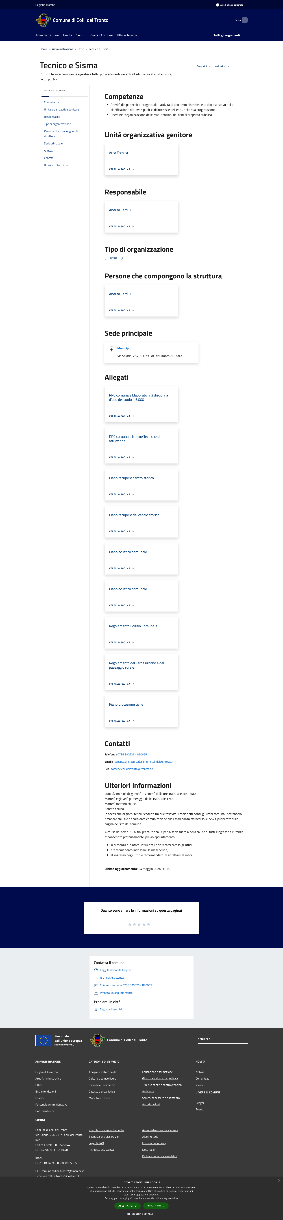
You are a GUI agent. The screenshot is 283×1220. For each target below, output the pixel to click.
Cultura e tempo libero (102, 1078)
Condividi (204, 66)
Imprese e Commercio (102, 1085)
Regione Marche (45, 5)
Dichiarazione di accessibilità (159, 1156)
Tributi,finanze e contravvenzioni (162, 1085)
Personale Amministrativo (51, 1104)
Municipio (124, 348)
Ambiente (148, 1091)
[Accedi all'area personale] (229, 5)
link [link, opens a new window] (176, 1198)
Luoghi (200, 1103)
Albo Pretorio (150, 1136)
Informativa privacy (154, 1143)
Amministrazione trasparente (160, 1130)
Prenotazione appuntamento (106, 1130)
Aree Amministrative (48, 1078)
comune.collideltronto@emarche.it (132, 769)
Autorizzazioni (151, 1104)
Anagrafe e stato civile (102, 1072)
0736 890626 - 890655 (132, 754)
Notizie (200, 1072)
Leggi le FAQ (96, 1143)
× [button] (279, 1180)
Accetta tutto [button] (128, 1205)
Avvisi (199, 1085)
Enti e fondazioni (45, 1091)
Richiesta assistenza (101, 1149)
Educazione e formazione (157, 1072)
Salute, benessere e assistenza (161, 1098)
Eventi (200, 1109)
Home (43, 49)
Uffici (81, 49)
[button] (141, 1214)
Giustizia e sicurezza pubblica (160, 1078)
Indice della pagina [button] (54, 90)
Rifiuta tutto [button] (156, 1205)
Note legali (148, 1149)
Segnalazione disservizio (104, 1136)
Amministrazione (62, 49)
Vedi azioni (223, 66)
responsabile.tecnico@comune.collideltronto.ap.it (143, 761)
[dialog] (141, 1198)
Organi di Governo (46, 1072)
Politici (39, 1098)
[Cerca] (243, 20)
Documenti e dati (45, 1111)
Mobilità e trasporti (100, 1098)
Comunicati (203, 1078)
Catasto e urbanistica (102, 1091)
